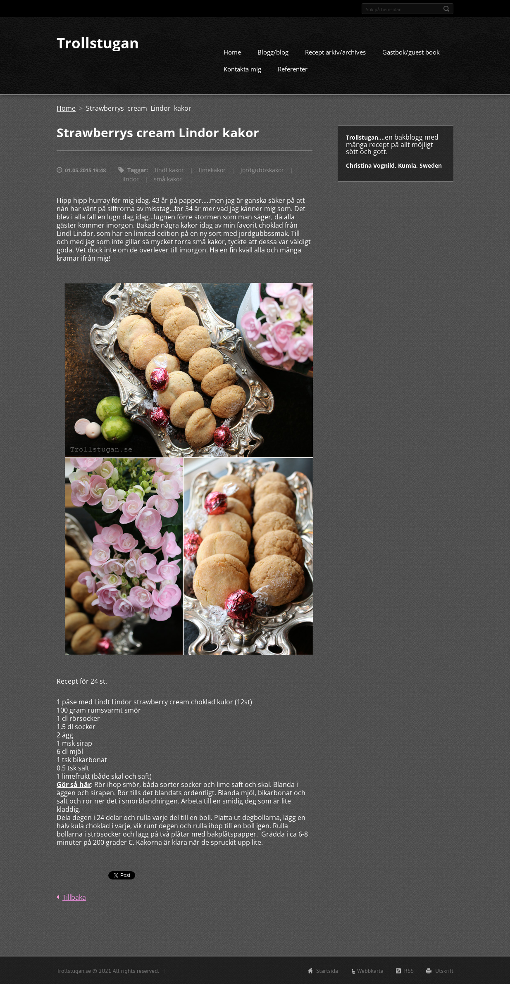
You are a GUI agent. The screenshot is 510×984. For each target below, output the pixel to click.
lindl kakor (169, 170)
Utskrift (444, 970)
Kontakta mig (242, 68)
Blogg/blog (272, 52)
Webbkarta (370, 970)
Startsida (327, 970)
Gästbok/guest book (411, 52)
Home (232, 52)
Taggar (136, 170)
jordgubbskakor (262, 170)
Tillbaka (74, 896)
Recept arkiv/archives (335, 52)
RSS (409, 970)
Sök (446, 8)
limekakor (212, 170)
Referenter (292, 68)
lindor (130, 179)
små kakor (168, 179)
